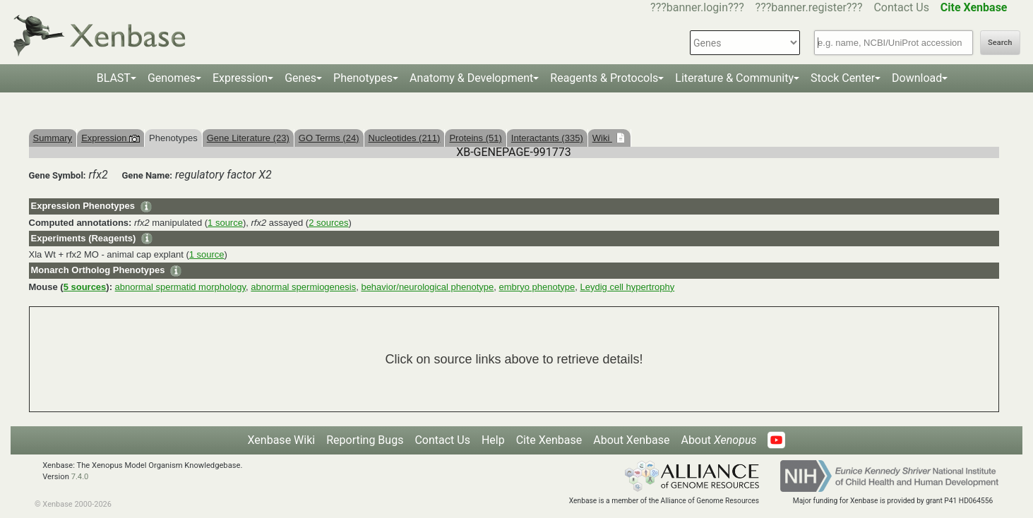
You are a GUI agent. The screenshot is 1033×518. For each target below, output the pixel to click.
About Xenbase (631, 440)
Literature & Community (734, 78)
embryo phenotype (537, 287)
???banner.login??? (697, 7)
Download (917, 78)
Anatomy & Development (471, 78)
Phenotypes (363, 78)
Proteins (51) (475, 138)
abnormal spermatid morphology (180, 287)
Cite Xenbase (549, 440)
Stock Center (843, 78)
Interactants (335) (547, 138)
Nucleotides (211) (405, 138)
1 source (225, 222)
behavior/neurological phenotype (427, 287)
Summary (53, 138)
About (718, 440)
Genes (300, 78)
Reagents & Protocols (604, 78)
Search (1000, 42)
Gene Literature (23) (248, 138)
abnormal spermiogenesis (303, 287)
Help (493, 440)
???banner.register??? (809, 7)
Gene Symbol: (57, 175)
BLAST (114, 78)
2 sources (328, 222)
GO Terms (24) (329, 138)
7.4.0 (80, 476)
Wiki (602, 138)
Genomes (172, 78)
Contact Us (901, 7)
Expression (240, 78)
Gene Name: (147, 175)
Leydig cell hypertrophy (627, 287)
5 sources (85, 287)
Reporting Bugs (364, 440)
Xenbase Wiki (282, 440)
